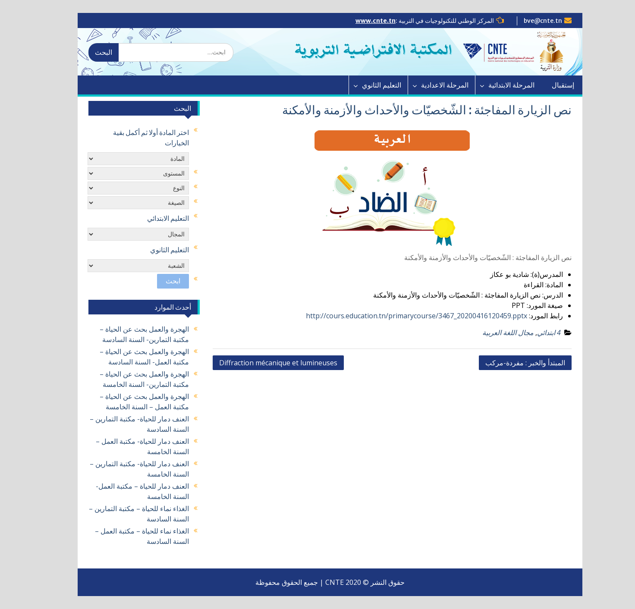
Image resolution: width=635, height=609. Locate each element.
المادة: (541, 284)
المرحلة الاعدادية (432, 85)
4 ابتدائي (536, 332)
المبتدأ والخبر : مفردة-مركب (513, 362)
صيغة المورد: (532, 305)
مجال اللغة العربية (495, 332)
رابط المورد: (533, 315)
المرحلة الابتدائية (499, 85)
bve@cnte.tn (530, 21)
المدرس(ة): (534, 274)
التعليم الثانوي (369, 85)
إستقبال (550, 85)
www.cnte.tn (363, 21)
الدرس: (540, 295)
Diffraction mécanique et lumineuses (266, 362)
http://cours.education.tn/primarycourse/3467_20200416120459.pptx (404, 315)
